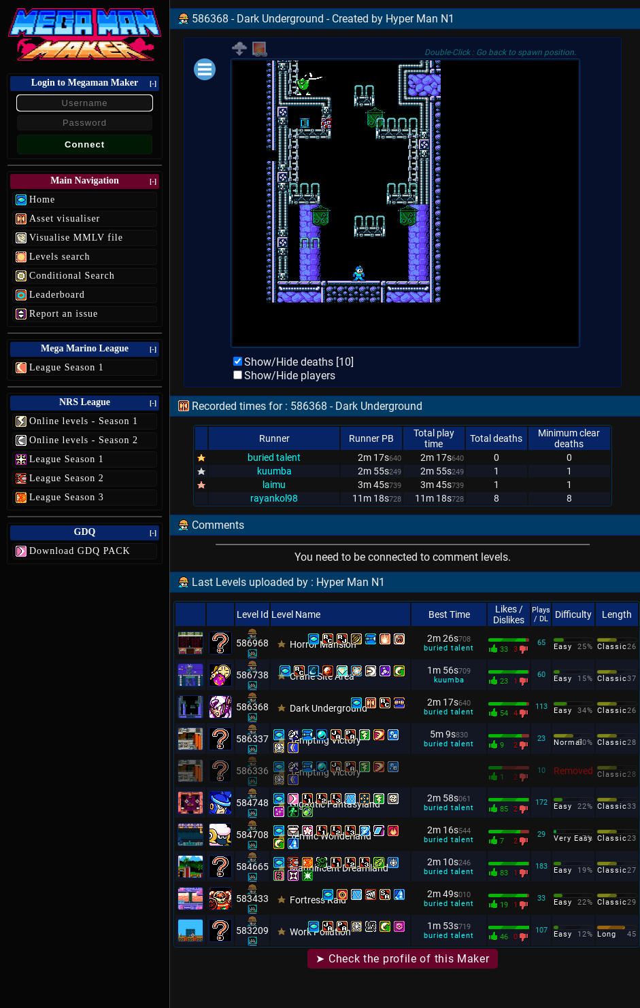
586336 (252, 770)
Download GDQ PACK (80, 551)
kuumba (274, 471)
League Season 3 (66, 497)
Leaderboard (57, 295)
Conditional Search (72, 276)
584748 (252, 802)
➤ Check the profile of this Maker (402, 958)
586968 (252, 643)
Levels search (59, 256)
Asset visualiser (64, 218)
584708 (252, 834)
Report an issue (63, 314)
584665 (252, 866)
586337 (252, 738)
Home (42, 199)
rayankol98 (274, 498)
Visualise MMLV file (76, 237)
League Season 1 (66, 367)
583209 (252, 930)
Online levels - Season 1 (83, 421)
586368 (252, 706)
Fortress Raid (318, 899)
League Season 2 (66, 478)
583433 (252, 898)
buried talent (274, 457)
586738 (252, 675)
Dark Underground (328, 708)
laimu (274, 484)
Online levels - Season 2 (83, 440)
